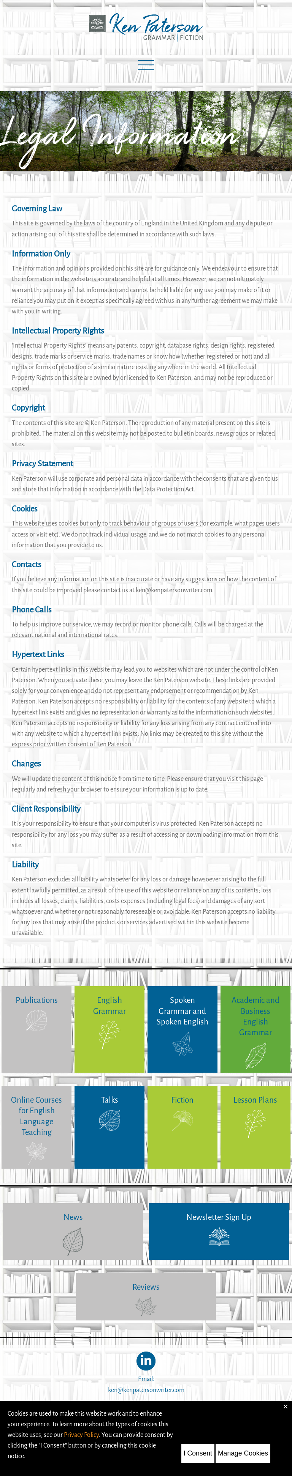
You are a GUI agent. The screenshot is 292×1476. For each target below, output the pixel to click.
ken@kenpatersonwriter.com (146, 1390)
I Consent (198, 1453)
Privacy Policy (81, 1435)
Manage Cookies (243, 1453)
